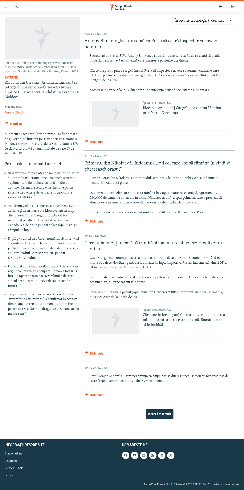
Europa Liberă (14, 112)
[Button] (13, 124)
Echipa (9, 475)
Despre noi (11, 460)
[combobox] (204, 20)
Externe (11, 77)
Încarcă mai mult (159, 414)
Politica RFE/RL (14, 468)
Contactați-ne (13, 453)
